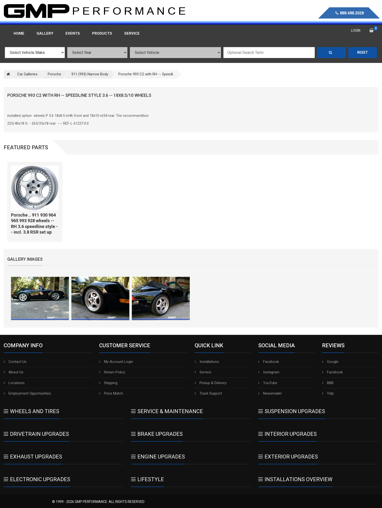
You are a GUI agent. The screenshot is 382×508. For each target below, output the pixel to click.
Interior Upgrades (287, 434)
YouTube (267, 383)
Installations (207, 361)
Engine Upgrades (158, 457)
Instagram (268, 372)
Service (203, 372)
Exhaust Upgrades (33, 457)
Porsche (54, 74)
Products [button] (102, 33)
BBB (328, 383)
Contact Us (15, 361)
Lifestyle (147, 479)
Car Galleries (27, 74)
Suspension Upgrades (291, 411)
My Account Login (116, 361)
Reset (362, 52)
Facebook (268, 361)
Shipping (108, 383)
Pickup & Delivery (211, 383)
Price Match (111, 393)
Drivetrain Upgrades (36, 434)
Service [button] (132, 33)
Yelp (328, 393)
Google (330, 361)
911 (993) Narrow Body (89, 74)
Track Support (208, 393)
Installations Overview (295, 479)
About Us (13, 372)
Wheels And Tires (31, 411)
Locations (14, 383)
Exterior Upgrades (288, 457)
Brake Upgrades (157, 434)
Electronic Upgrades (37, 479)
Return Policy (112, 372)
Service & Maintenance (167, 411)
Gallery (45, 33)
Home (19, 33)
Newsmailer (270, 393)
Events (73, 33)
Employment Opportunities (27, 393)
